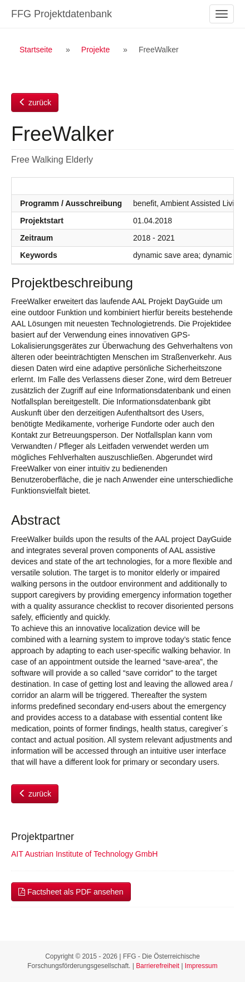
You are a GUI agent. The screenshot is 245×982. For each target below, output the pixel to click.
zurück (34, 102)
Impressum (201, 966)
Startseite (35, 49)
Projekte (95, 49)
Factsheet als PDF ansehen (71, 891)
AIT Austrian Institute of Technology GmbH (84, 853)
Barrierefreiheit (157, 966)
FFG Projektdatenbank (61, 13)
